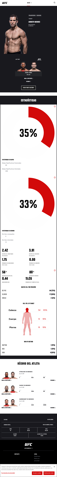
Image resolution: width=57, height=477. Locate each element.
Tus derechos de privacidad (8, 473)
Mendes (29, 372)
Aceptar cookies (37, 473)
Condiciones (37, 456)
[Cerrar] (54, 467)
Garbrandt (23, 399)
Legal (35, 454)
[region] (28, 470)
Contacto (16, 454)
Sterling (22, 372)
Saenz (21, 385)
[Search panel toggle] (54, 2)
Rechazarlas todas (49, 473)
